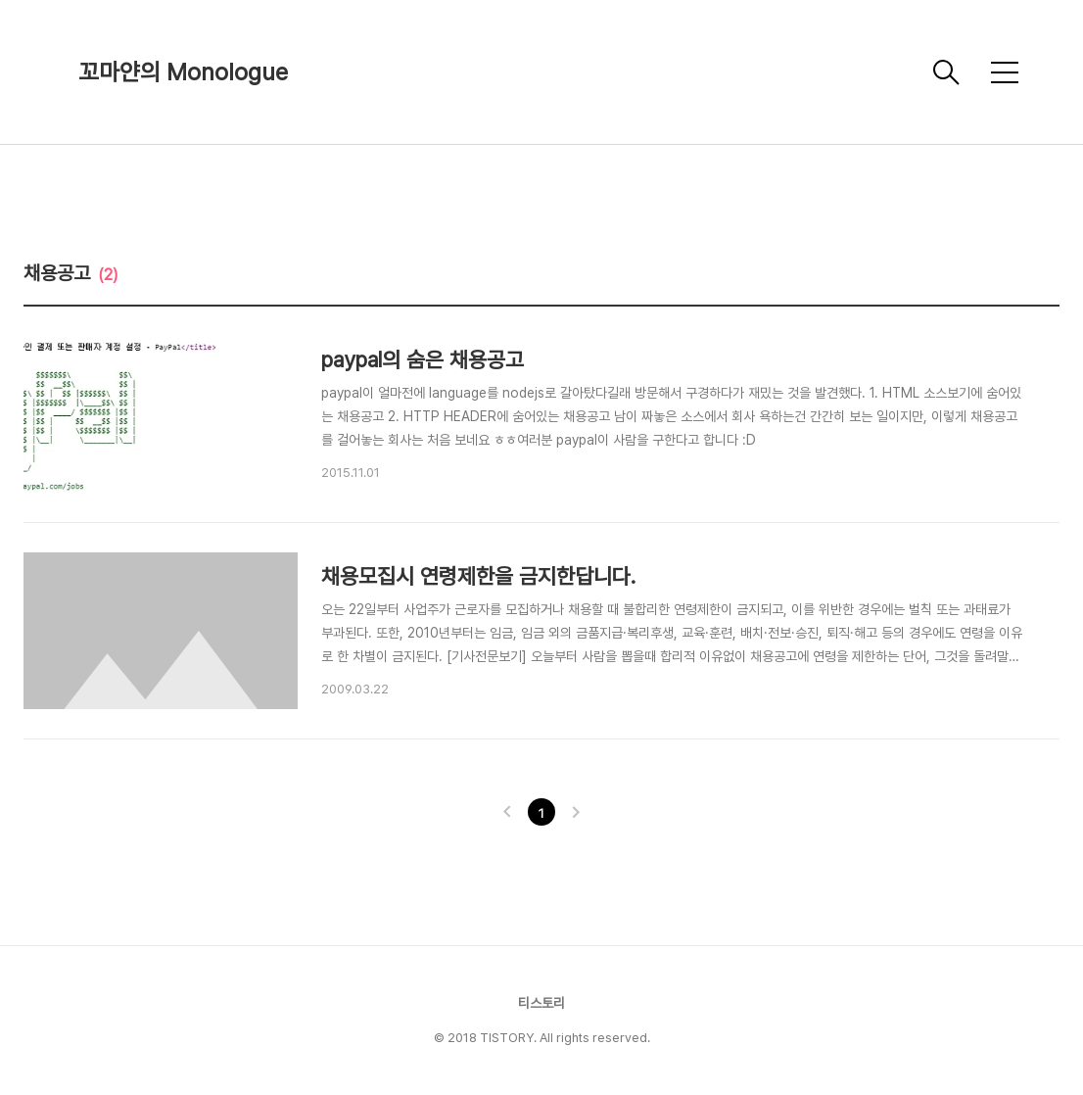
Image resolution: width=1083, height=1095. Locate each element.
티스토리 (541, 1003)
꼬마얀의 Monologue (183, 72)
